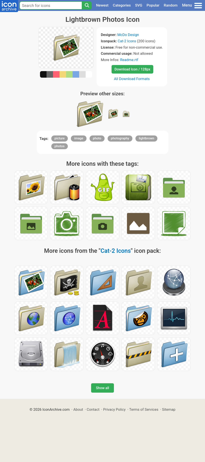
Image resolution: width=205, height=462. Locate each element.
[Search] (87, 5)
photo (97, 138)
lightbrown (146, 138)
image (78, 138)
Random (170, 5)
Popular (153, 5)
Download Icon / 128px (132, 69)
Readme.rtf (129, 60)
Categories (122, 5)
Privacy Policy (114, 409)
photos (60, 146)
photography (120, 138)
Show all (102, 388)
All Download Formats (132, 79)
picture (60, 138)
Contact (93, 409)
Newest (102, 5)
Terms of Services (143, 409)
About (78, 409)
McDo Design (128, 35)
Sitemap (168, 409)
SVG (138, 5)
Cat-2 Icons (127, 41)
